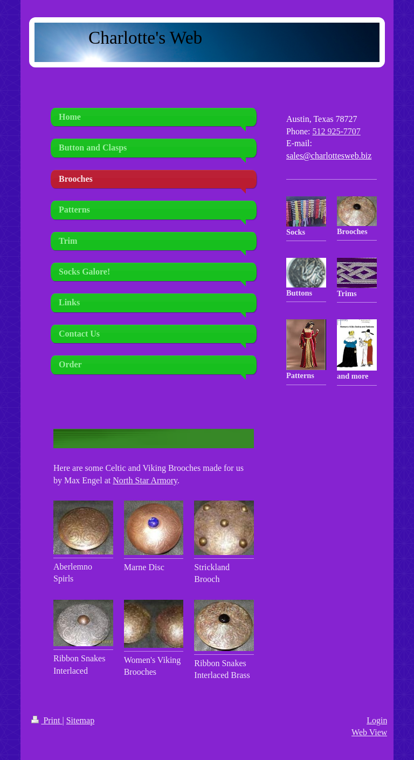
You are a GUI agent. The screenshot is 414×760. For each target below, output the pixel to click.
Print (46, 720)
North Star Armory (145, 480)
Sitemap (80, 720)
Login (377, 720)
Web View (369, 732)
